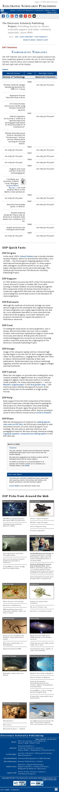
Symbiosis (34, 584)
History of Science (41, 767)
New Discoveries (24, 755)
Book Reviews (45, 758)
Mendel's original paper (14, 384)
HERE (27, 465)
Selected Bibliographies (28, 758)
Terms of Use (23, 772)
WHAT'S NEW (29, 40)
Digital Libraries (25, 767)
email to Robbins (44, 412)
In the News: (11, 754)
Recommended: (10, 758)
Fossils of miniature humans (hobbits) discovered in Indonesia (14, 560)
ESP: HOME (5, 790)
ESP (16, 37)
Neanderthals (8, 721)
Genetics (22, 765)
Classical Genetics (25, 10)
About (13, 10)
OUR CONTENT (26, 37)
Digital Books (23, 750)
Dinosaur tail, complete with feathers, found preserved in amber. (13, 637)
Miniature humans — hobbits (14, 729)
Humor (40, 761)
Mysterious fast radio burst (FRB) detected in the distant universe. (40, 637)
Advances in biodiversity (12, 605)
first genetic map (38, 384)
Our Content (28, 741)
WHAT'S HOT (42, 40)
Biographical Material (27, 769)
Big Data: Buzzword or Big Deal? (41, 673)
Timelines (39, 10)
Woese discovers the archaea (13, 601)
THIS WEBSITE (40, 37)
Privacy (34, 772)
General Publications (27, 761)
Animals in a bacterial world (40, 611)
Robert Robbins (27, 256)
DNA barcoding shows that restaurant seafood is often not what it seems (14, 611)
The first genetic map (38, 526)
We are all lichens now (38, 607)
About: (14, 742)
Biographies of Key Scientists (43, 750)
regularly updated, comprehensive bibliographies (25, 433)
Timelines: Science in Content (30, 748)
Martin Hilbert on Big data (40, 677)
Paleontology (8, 618)
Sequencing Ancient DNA (12, 649)
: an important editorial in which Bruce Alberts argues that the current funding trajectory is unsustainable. (42, 557)
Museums (42, 769)
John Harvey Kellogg (14, 186)
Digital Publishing (35, 765)
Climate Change (9, 656)
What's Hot (52, 12)
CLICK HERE (14, 486)
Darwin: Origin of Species (39, 518)
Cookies (41, 772)
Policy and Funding (43, 753)
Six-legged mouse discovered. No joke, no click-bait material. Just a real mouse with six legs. (41, 722)
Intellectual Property (26, 774)
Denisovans (7, 725)
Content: (13, 748)
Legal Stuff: (12, 773)
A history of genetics (37, 530)
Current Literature (26, 753)
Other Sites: (11, 767)
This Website (40, 741)
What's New (50, 10)
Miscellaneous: (10, 761)
